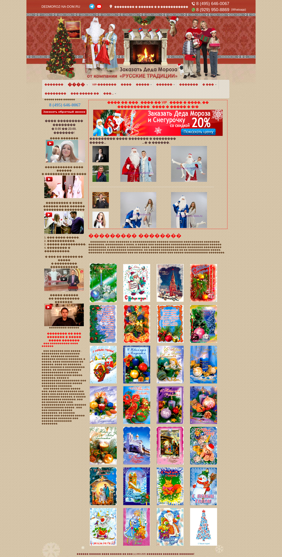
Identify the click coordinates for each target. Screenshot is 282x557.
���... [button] (109, 93)
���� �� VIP (153, 102)
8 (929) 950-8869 (212, 9)
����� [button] (144, 84)
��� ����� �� (84, 93)
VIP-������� (104, 84)
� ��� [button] (209, 84)
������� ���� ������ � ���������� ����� (63, 367)
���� (126, 84)
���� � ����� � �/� (175, 107)
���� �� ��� (122, 102)
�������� (55, 93)
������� (53, 84)
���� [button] (78, 84)
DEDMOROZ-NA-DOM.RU (61, 6)
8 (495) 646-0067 (212, 3)
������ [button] (165, 84)
